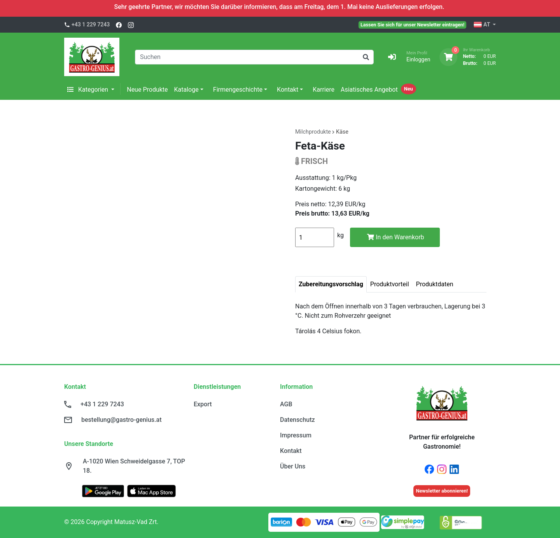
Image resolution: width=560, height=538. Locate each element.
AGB (286, 404)
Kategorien (88, 89)
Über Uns (292, 466)
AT (482, 24)
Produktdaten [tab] (434, 284)
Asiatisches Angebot (369, 89)
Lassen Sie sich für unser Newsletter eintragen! (412, 24)
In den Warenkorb (395, 237)
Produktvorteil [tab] (389, 284)
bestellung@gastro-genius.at (121, 419)
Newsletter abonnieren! (442, 491)
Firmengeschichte (237, 89)
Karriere (323, 89)
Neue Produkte (147, 89)
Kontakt (287, 89)
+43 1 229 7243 (91, 24)
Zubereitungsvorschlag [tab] (331, 284)
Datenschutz (297, 419)
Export (203, 404)
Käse (342, 132)
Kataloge (186, 89)
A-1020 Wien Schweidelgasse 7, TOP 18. (134, 466)
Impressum (296, 435)
